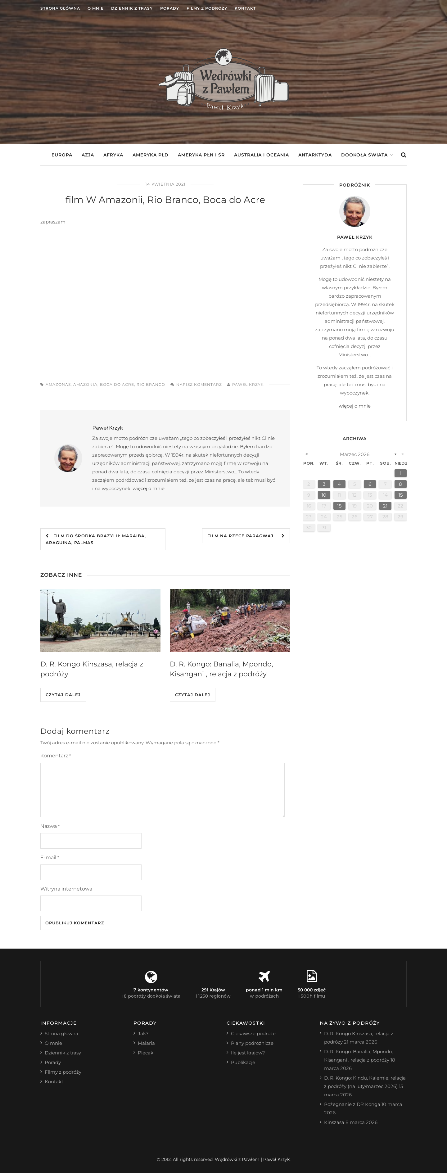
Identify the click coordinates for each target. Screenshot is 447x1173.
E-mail (49, 857)
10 (324, 495)
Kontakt (245, 8)
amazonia (85, 384)
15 (401, 495)
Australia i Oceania (261, 155)
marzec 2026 (354, 454)
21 (385, 506)
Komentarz (55, 756)
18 (339, 506)
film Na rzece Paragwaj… (246, 535)
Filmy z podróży (207, 8)
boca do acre (117, 384)
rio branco (151, 384)
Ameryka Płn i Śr (201, 155)
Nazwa (50, 826)
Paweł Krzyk (248, 384)
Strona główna (60, 8)
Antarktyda (315, 155)
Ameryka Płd (151, 155)
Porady (169, 8)
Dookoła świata (364, 155)
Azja (88, 155)
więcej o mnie (149, 488)
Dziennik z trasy (132, 8)
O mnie (96, 8)
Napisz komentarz (199, 384)
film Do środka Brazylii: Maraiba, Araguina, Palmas (96, 539)
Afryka (113, 155)
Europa (62, 155)
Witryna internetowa (66, 889)
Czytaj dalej (63, 694)
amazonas (58, 384)
